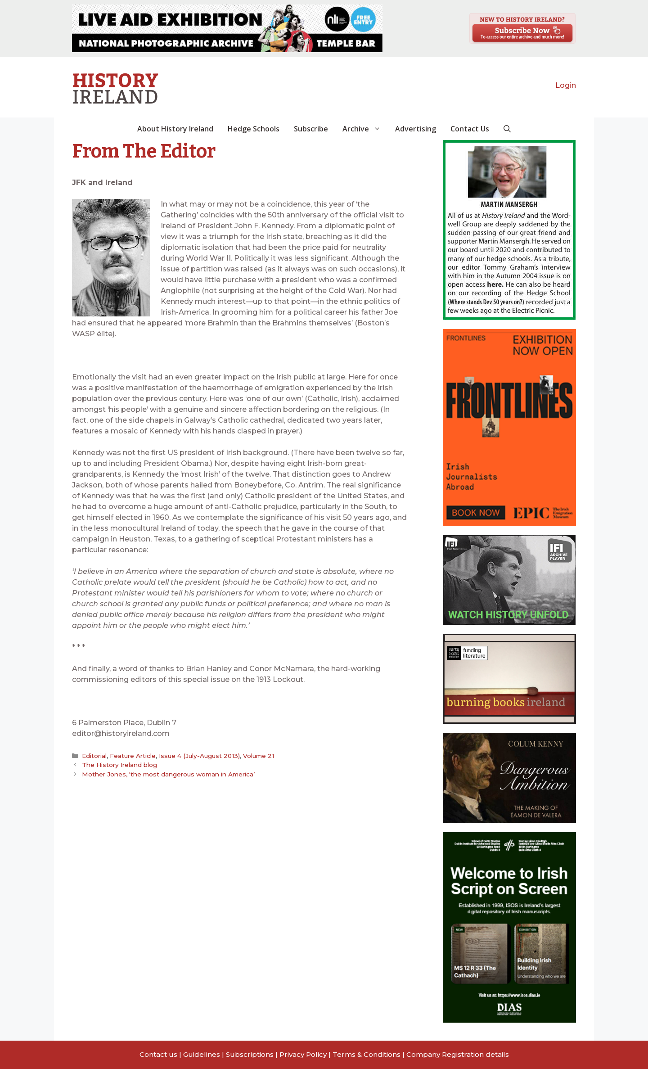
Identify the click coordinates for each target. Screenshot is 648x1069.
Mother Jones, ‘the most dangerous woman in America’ (168, 774)
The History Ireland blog (120, 764)
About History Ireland (175, 129)
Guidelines (201, 1054)
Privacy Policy (303, 1054)
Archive (365, 128)
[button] (507, 128)
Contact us (158, 1054)
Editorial (94, 755)
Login (565, 85)
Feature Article (133, 755)
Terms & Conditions (366, 1054)
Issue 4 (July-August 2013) (199, 755)
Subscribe (311, 129)
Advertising (415, 129)
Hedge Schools (253, 129)
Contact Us (469, 129)
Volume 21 (258, 755)
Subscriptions (250, 1054)
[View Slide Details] (227, 28)
